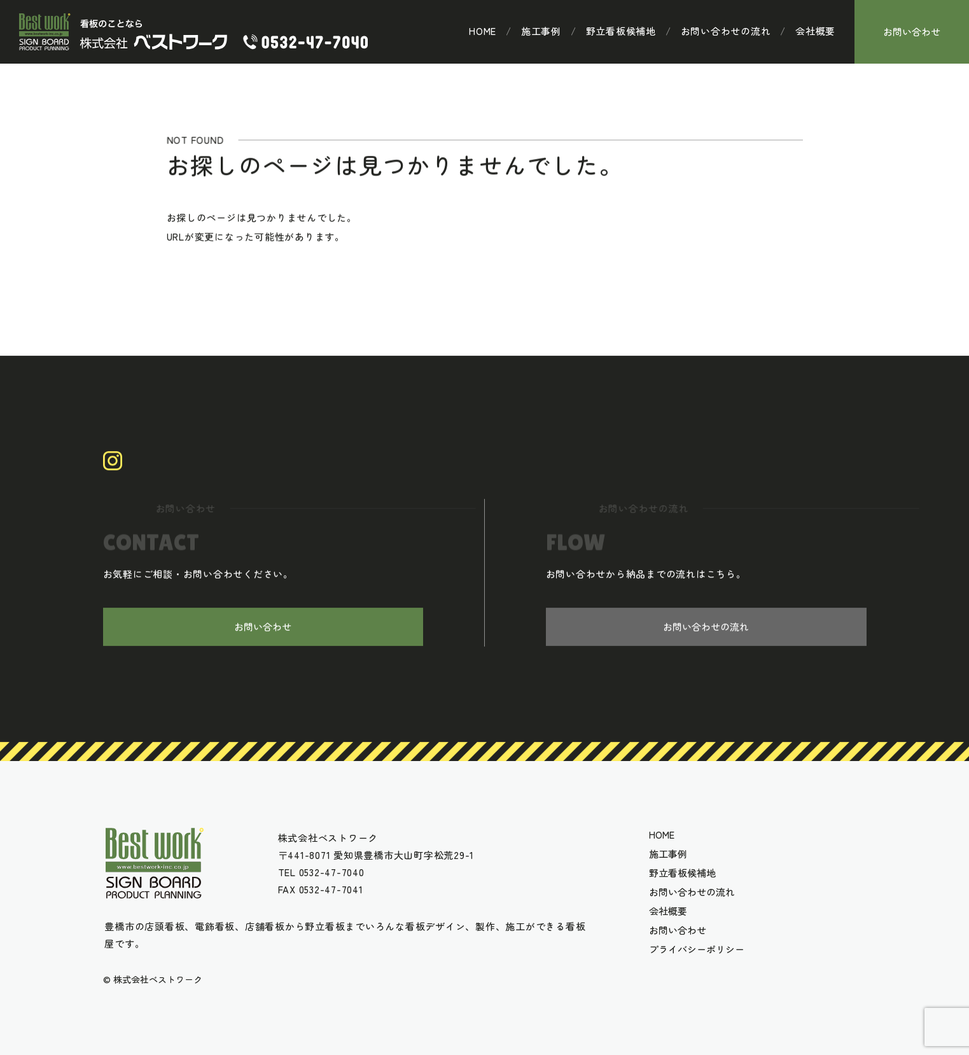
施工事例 (541, 31)
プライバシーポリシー (696, 949)
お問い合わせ (911, 31)
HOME (482, 31)
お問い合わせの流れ (726, 31)
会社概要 (815, 31)
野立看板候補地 (621, 31)
